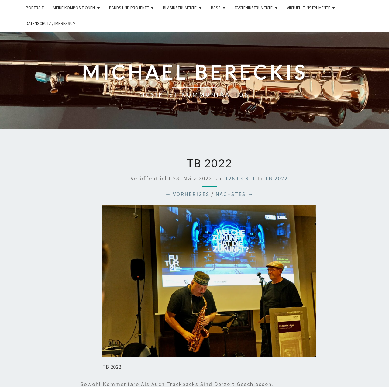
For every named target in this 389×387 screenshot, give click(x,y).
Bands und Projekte (129, 7)
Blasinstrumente (180, 7)
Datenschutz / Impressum (51, 23)
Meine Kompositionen (74, 7)
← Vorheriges (187, 194)
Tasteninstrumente (254, 7)
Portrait (35, 7)
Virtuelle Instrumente (308, 7)
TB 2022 (276, 178)
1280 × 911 (240, 178)
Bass (216, 7)
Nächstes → (234, 194)
